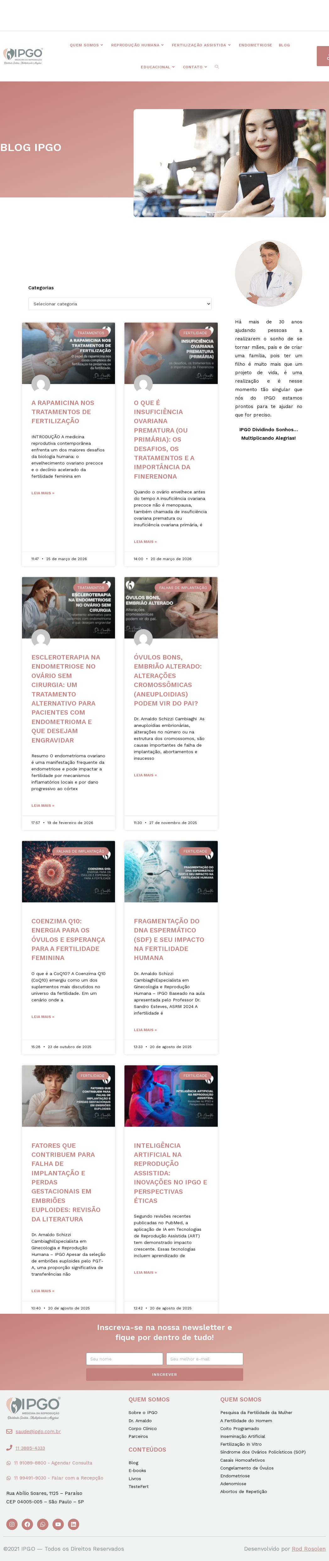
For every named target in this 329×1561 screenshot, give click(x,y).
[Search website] (217, 67)
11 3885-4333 (30, 1448)
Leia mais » (42, 1303)
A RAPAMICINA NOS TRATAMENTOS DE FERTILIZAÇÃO (62, 1221)
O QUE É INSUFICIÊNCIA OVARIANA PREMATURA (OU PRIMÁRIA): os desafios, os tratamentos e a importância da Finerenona (164, 1249)
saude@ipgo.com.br (38, 1431)
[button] (113, 11)
